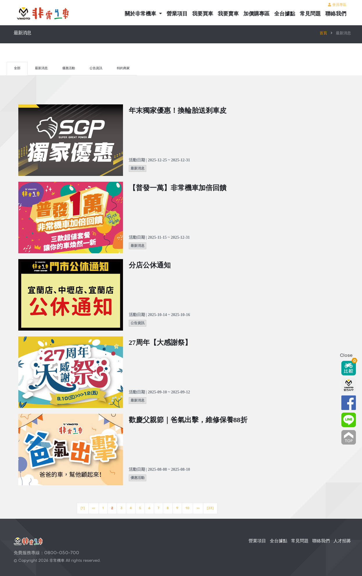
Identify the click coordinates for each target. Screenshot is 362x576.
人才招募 (342, 541)
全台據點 (284, 14)
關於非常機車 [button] (141, 14)
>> (198, 508)
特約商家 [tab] (123, 68)
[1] (83, 508)
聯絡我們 (335, 14)
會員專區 (337, 5)
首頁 (323, 33)
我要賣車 (228, 14)
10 (187, 508)
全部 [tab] (17, 68)
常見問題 (310, 14)
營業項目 (177, 14)
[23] (210, 508)
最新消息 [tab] (41, 68)
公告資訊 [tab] (96, 68)
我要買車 (202, 14)
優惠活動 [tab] (68, 68)
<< (93, 508)
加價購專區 (256, 14)
